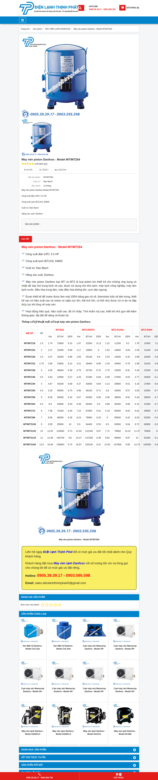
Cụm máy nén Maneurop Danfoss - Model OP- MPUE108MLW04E (32, 691)
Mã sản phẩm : (34, 177)
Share (28, 170)
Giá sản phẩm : (33, 224)
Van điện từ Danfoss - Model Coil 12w (33, 647)
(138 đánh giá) (41, 164)
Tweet (44, 170)
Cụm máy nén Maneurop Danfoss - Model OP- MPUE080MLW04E (94, 691)
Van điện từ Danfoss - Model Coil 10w (63, 647)
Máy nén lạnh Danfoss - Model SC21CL (94, 732)
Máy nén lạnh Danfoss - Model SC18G (125, 732)
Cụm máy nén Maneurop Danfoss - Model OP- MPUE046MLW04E (125, 691)
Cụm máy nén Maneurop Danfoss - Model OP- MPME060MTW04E (125, 649)
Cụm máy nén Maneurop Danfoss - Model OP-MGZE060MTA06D (94, 649)
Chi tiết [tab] (25, 239)
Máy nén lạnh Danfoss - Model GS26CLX (63, 732)
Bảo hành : (36, 186)
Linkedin (60, 170)
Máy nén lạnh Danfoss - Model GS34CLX (33, 732)
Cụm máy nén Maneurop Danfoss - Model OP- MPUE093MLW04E (63, 691)
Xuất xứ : (37, 181)
